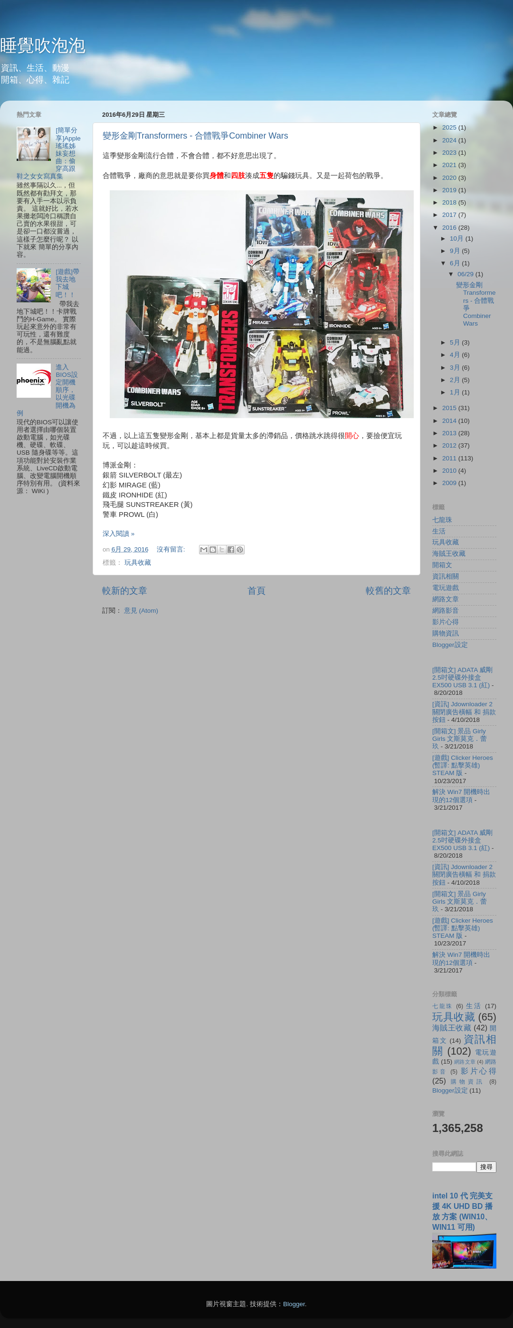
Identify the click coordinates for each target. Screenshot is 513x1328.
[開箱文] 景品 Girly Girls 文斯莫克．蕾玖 (459, 739)
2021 (450, 164)
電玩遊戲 (445, 587)
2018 (450, 202)
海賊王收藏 (449, 553)
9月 (456, 250)
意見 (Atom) (141, 610)
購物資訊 (445, 633)
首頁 (256, 591)
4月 (456, 354)
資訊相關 (445, 576)
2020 (450, 177)
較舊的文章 (388, 591)
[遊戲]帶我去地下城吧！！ (67, 283)
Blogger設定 (450, 644)
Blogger (294, 1304)
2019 (450, 190)
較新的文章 (124, 591)
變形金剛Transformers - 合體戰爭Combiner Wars (195, 135)
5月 (456, 342)
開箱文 (442, 565)
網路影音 (445, 610)
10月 (458, 238)
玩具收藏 (137, 562)
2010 (450, 470)
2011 (450, 458)
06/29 (466, 274)
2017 (450, 214)
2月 (456, 379)
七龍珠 (442, 520)
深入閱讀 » (118, 533)
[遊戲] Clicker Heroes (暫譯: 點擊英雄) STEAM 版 (462, 765)
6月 (456, 263)
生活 (439, 531)
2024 (450, 140)
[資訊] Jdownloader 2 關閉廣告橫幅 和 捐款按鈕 (464, 712)
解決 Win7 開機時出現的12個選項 (461, 795)
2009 (450, 482)
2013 (450, 433)
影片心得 (445, 622)
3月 (456, 367)
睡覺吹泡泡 (43, 45)
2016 (450, 227)
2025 (450, 127)
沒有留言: (172, 549)
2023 (450, 152)
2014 (450, 420)
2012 (450, 445)
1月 (456, 392)
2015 (450, 407)
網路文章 (445, 599)
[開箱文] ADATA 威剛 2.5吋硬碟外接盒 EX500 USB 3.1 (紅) (462, 677)
